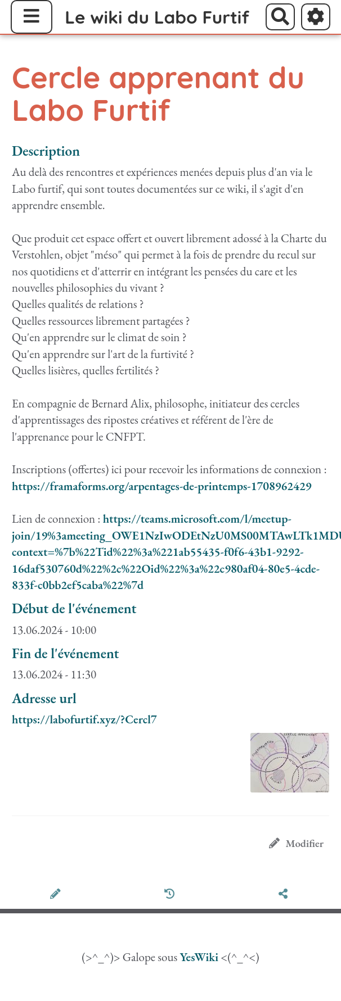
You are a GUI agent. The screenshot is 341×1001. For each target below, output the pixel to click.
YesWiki (199, 956)
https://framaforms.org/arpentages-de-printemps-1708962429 (161, 485)
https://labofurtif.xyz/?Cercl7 (84, 719)
